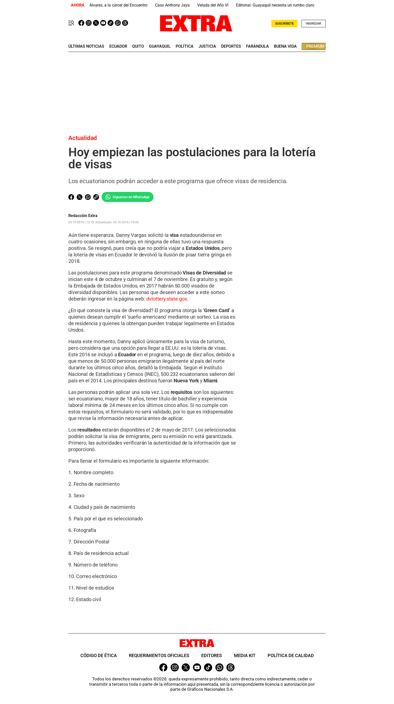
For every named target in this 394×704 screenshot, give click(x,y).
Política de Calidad (291, 655)
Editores (211, 655)
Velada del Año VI (212, 5)
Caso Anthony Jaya (172, 5)
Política (184, 46)
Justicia (207, 46)
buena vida (285, 46)
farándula (257, 46)
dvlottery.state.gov (166, 299)
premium (315, 46)
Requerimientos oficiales (159, 655)
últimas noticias (86, 46)
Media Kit (245, 655)
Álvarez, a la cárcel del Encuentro (118, 5)
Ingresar (313, 23)
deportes (231, 46)
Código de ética (98, 655)
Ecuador (118, 46)
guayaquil (160, 46)
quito (138, 46)
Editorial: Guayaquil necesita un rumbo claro (275, 5)
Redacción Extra (82, 216)
